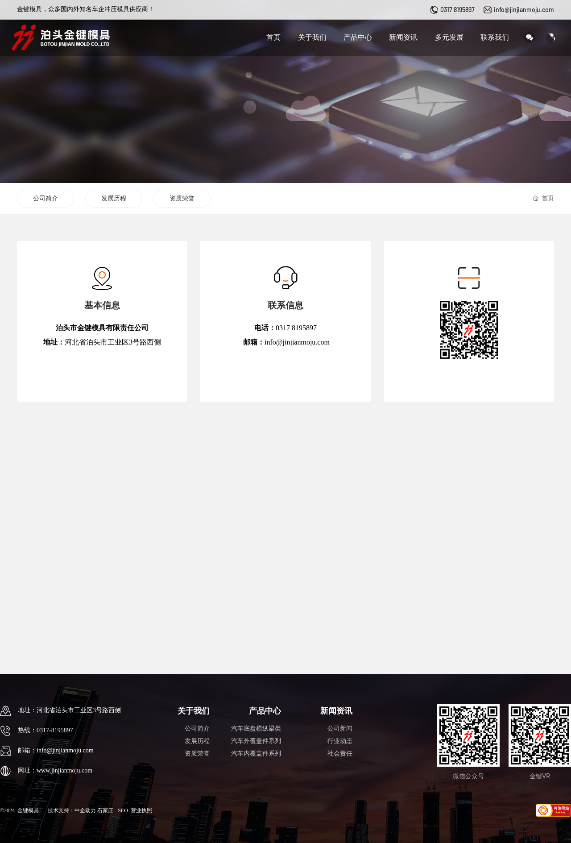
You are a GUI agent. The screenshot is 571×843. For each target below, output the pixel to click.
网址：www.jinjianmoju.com (55, 770)
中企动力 (85, 810)
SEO (123, 810)
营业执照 (141, 810)
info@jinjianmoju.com (524, 9)
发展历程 (113, 198)
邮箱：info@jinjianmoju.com (56, 750)
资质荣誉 (182, 198)
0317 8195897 (457, 9)
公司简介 (45, 198)
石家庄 (105, 810)
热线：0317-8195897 (45, 730)
